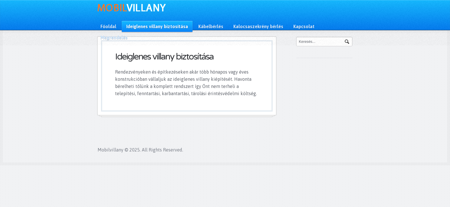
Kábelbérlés (210, 26)
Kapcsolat (304, 26)
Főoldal (108, 26)
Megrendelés (114, 37)
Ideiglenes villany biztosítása (157, 26)
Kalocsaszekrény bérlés (258, 26)
